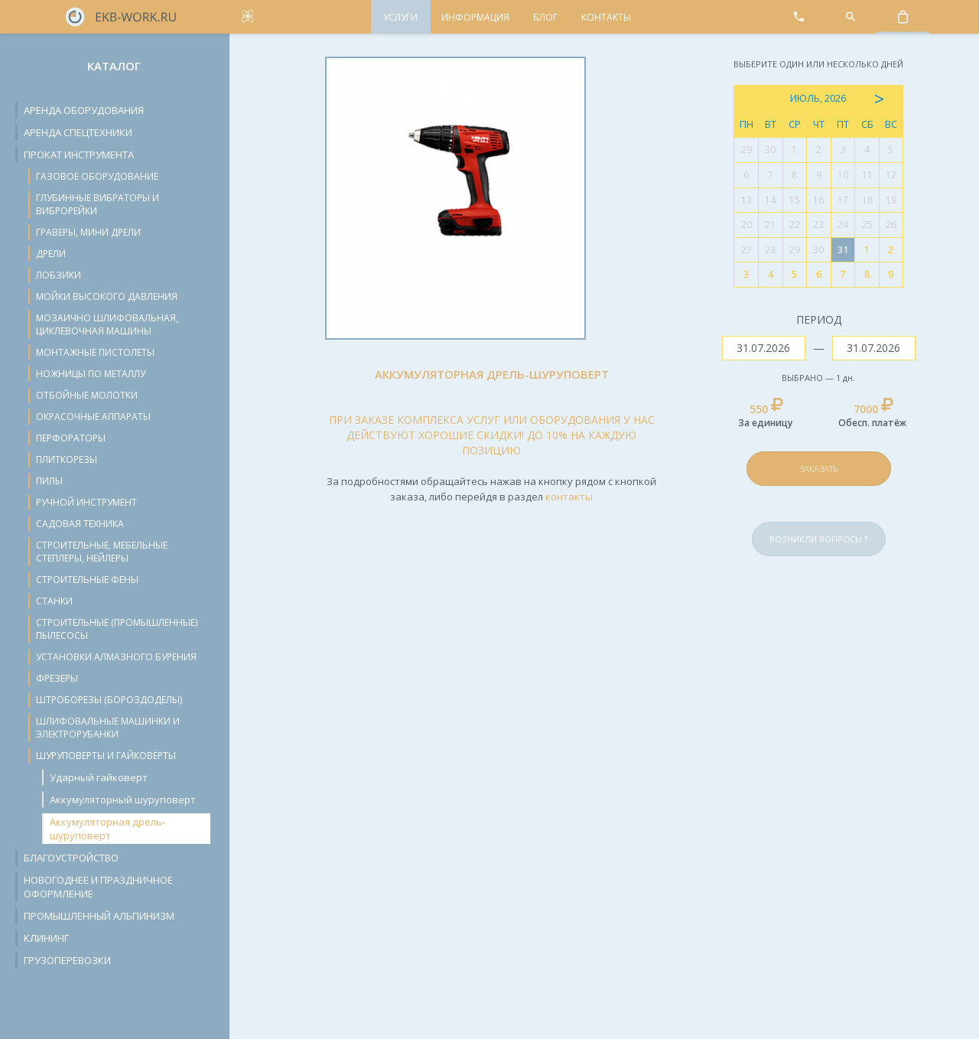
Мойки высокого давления (106, 296)
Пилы (49, 480)
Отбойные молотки (87, 395)
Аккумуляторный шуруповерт (123, 799)
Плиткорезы (66, 459)
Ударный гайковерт (99, 777)
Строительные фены (87, 579)
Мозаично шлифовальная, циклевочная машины (107, 324)
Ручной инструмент (86, 502)
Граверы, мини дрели (88, 232)
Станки (54, 600)
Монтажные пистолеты (95, 352)
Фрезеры (57, 678)
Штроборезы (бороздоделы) (109, 699)
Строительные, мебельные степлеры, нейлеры (102, 552)
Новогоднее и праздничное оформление (98, 887)
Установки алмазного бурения (116, 656)
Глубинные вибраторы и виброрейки (97, 204)
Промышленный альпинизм (99, 916)
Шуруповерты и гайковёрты (106, 755)
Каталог (114, 65)
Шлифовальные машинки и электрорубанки (108, 728)
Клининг (46, 938)
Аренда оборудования (84, 110)
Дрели (51, 253)
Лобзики (58, 275)
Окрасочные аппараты (93, 416)
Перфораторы (71, 438)
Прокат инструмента (79, 154)
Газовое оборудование (97, 176)
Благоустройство (71, 858)
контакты (569, 496)
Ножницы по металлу (90, 373)
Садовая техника (80, 523)
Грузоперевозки (67, 960)
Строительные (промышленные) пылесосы (116, 629)
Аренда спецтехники (78, 132)
